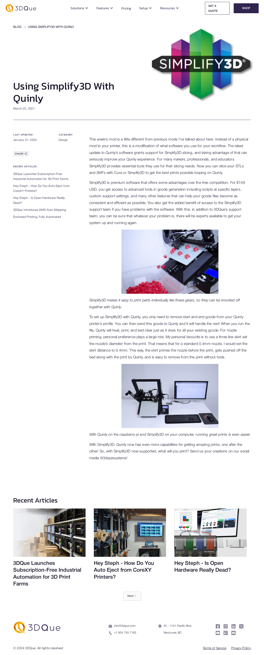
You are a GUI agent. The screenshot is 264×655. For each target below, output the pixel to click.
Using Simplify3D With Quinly (51, 27)
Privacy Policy (241, 648)
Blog (17, 27)
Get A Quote (213, 8)
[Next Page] (132, 596)
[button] (79, 8)
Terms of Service (214, 648)
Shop (246, 8)
